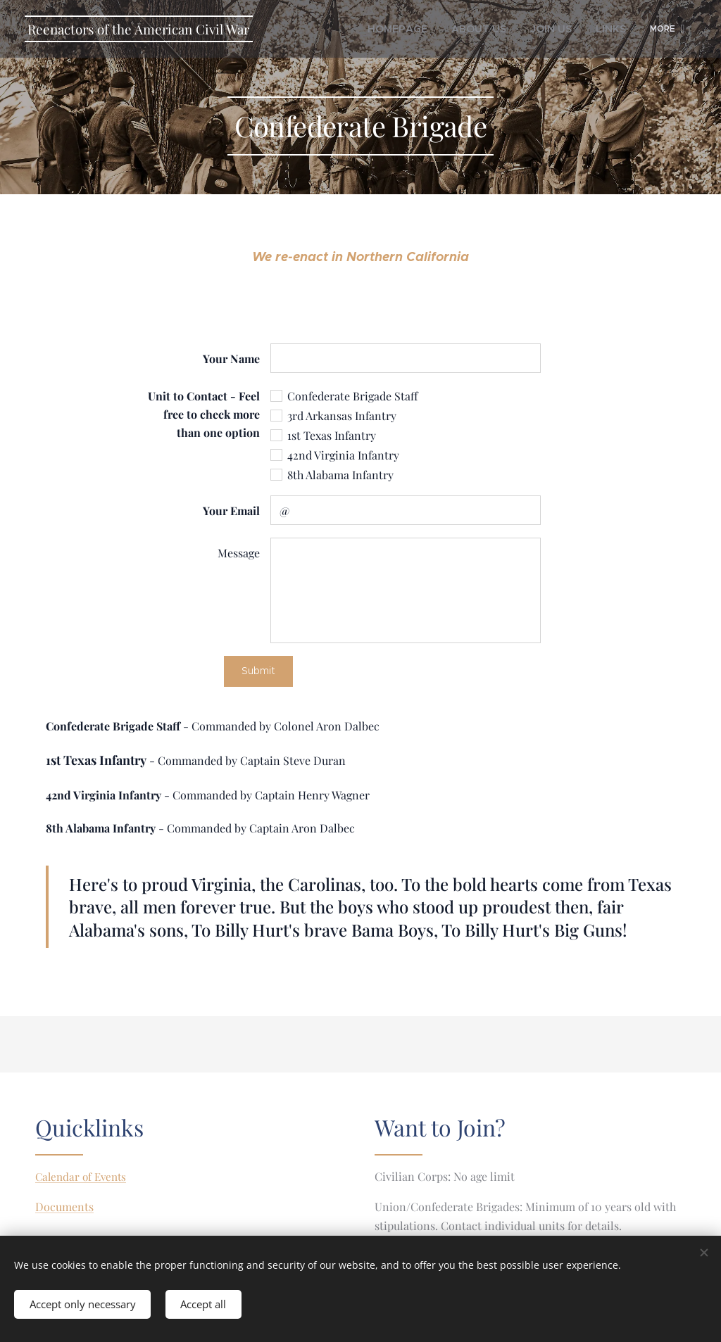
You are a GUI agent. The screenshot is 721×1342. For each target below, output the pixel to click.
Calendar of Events (80, 1177)
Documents (64, 1207)
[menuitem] (409, 28)
